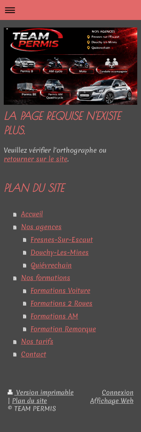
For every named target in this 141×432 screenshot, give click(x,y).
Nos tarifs (37, 341)
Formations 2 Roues (61, 303)
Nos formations (45, 277)
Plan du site (29, 401)
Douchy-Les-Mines (59, 252)
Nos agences (41, 226)
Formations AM (54, 316)
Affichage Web (111, 401)
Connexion (117, 392)
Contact (33, 354)
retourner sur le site (35, 159)
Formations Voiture (60, 290)
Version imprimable (41, 392)
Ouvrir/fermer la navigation (70, 10)
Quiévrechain (51, 265)
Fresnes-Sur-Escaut (61, 239)
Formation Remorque (63, 329)
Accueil (32, 214)
